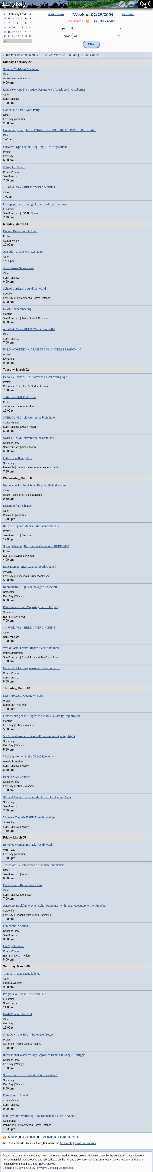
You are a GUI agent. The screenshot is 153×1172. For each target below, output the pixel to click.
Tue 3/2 (47, 55)
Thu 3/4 (72, 55)
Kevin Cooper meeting (17, 309)
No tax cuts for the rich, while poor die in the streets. (35, 485)
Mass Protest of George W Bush (23, 695)
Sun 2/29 (21, 55)
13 (25, 27)
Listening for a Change (17, 505)
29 (5, 40)
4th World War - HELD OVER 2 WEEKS (29, 187)
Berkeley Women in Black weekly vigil (27, 844)
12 (21, 27)
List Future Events (104, 20)
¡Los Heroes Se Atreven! (18, 268)
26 (21, 36)
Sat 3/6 (95, 55)
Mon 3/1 (34, 55)
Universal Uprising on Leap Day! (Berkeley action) (35, 147)
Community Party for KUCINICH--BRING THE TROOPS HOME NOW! (49, 130)
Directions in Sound (15, 926)
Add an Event (75, 20)
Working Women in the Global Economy (28, 756)
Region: (66, 35)
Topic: (62, 28)
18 (17, 32)
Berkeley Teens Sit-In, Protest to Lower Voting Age (35, 377)
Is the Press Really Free (17, 458)
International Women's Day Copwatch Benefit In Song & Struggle (44, 1055)
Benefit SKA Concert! (17, 777)
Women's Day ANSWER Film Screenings (29, 817)
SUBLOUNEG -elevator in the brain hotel (29, 417)
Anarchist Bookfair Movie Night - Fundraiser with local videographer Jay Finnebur (54, 905)
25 (17, 36)
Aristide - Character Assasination (23, 251)
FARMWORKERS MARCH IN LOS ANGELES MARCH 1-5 (42, 349)
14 (30, 27)
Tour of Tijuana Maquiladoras (21, 973)
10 (13, 27)
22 (5, 36)
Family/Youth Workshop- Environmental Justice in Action (39, 1115)
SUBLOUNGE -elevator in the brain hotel (29, 438)
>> (29, 14)
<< (4, 14)
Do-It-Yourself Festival (17, 1014)
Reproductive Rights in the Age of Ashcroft (30, 587)
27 (25, 36)
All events (49, 1136)
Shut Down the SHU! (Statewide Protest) (28, 1034)
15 (5, 32)
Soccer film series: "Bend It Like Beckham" (30, 1075)
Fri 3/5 (84, 55)
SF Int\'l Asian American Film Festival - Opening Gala (37, 797)
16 (9, 32)
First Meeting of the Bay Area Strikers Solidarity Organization (42, 716)
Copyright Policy (26, 1167)
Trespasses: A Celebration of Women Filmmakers (33, 865)
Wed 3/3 (59, 55)
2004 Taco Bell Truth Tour (19, 397)
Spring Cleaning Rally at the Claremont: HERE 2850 (36, 546)
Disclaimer (9, 1167)
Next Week (128, 14)
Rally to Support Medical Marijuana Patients (31, 526)
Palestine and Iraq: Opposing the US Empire (30, 607)
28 (30, 36)
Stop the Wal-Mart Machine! (21, 69)
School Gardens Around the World (24, 288)
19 (21, 32)
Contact (52, 1167)
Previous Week (56, 14)
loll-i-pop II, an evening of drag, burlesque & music (35, 204)
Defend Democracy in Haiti (20, 231)
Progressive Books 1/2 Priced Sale (24, 994)
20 (25, 32)
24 (13, 36)
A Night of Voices (14, 167)
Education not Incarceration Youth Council (29, 566)
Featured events (69, 1136)
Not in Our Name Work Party (21, 110)
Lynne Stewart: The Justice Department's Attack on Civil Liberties (44, 89)
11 (17, 27)
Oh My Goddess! (13, 946)
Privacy (41, 1167)
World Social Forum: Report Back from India (31, 648)
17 (13, 32)
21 (30, 32)
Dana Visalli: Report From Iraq (22, 885)
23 (9, 36)
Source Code (66, 1167)
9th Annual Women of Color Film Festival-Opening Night (39, 736)
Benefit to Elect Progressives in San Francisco (31, 668)
